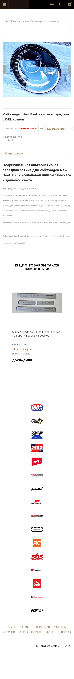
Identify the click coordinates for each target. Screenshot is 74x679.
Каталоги (9, 631)
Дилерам (65, 631)
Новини (24, 626)
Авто (26, 21)
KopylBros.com (48, 645)
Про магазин (41, 626)
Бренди (50, 631)
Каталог (15, 21)
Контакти (60, 626)
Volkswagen (37, 21)
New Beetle (53, 21)
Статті (12, 626)
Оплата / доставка (30, 631)
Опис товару (14, 153)
